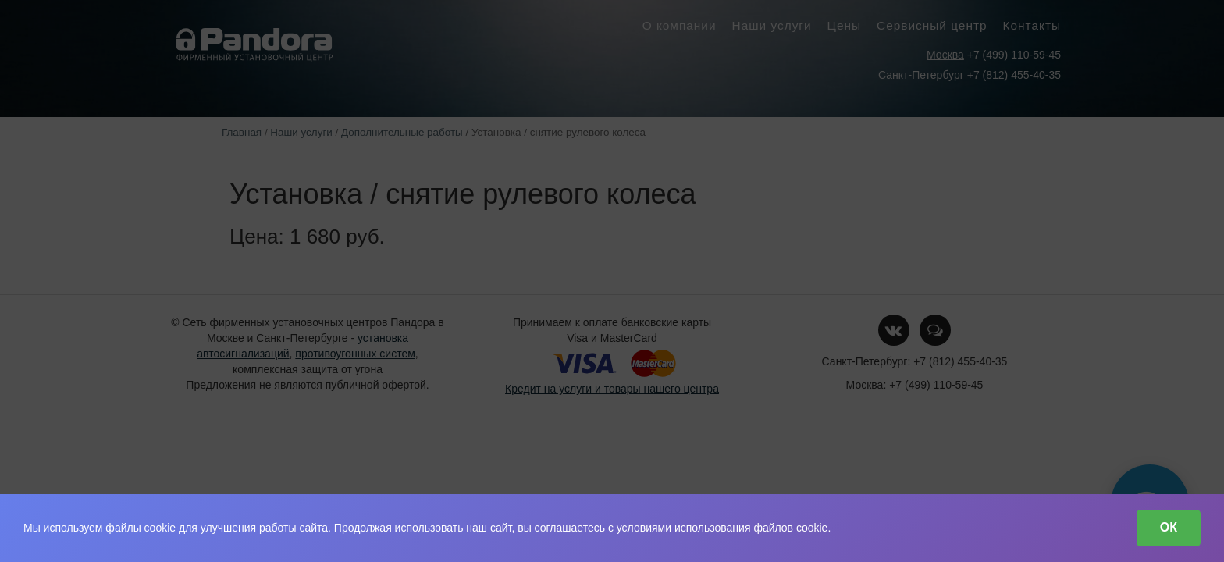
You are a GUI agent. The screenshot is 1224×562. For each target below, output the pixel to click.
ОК (1168, 527)
